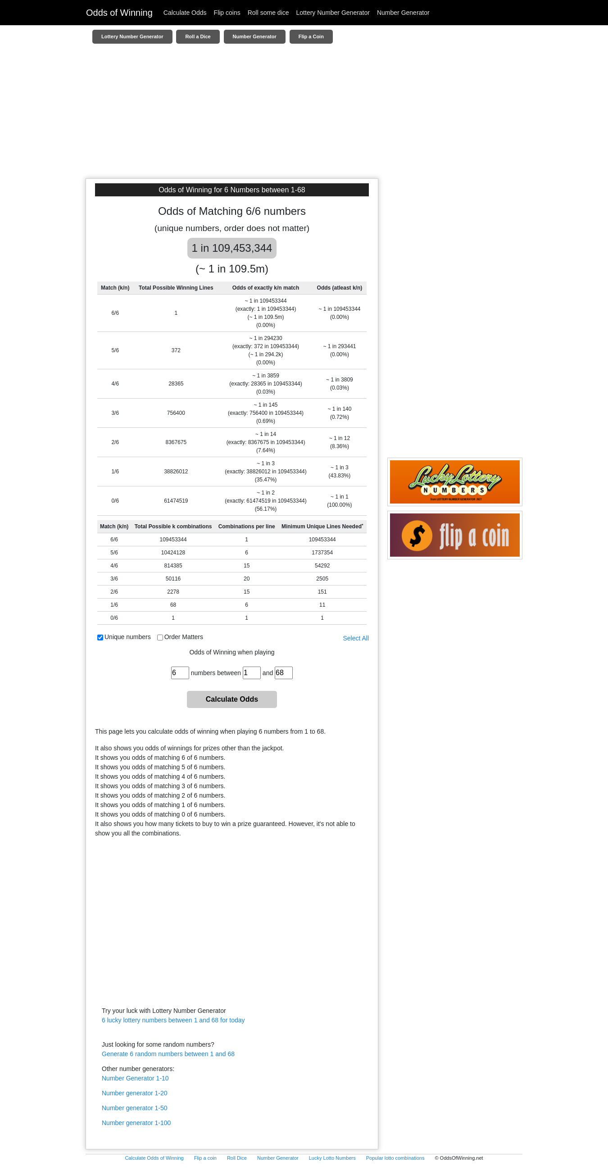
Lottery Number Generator (333, 12)
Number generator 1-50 (135, 1108)
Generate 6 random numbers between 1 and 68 (168, 1054)
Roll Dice (237, 1158)
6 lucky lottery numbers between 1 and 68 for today (173, 1020)
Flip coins (227, 12)
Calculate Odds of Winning (154, 1158)
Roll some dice (268, 12)
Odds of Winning (119, 13)
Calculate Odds (185, 12)
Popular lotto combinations (395, 1158)
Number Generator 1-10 (135, 1078)
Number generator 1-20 (135, 1093)
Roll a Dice (197, 36)
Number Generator (403, 12)
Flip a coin (205, 1158)
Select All (356, 638)
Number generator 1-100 (136, 1122)
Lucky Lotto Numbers (332, 1158)
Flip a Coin (311, 36)
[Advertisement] (304, 115)
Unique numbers (127, 636)
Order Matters (183, 636)
